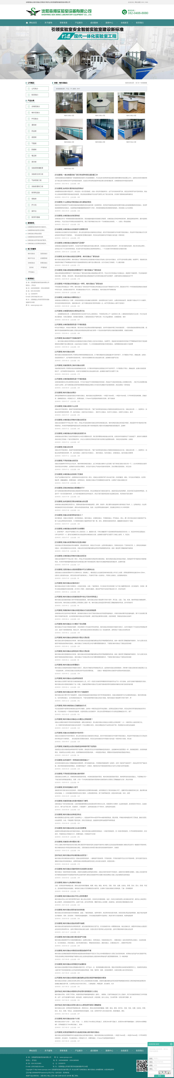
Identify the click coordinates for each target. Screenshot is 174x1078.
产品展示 (79, 23)
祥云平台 (51, 1073)
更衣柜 (34, 162)
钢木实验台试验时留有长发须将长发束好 (78, 869)
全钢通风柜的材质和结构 (35, 237)
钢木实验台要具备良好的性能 (74, 910)
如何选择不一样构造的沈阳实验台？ (76, 760)
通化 (76, 1076)
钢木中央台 (31, 258)
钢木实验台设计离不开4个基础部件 (76, 692)
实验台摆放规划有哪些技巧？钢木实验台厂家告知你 (82, 270)
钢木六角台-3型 (131, 115)
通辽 (73, 1076)
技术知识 (58, 855)
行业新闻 (58, 175)
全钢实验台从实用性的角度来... (37, 243)
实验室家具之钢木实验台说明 (74, 365)
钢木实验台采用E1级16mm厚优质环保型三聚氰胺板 (82, 1005)
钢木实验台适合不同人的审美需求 (75, 896)
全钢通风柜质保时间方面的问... (37, 227)
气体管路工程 (36, 180)
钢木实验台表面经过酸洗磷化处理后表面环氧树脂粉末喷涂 (84, 978)
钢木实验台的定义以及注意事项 (74, 828)
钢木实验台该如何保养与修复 (74, 923)
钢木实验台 (36, 112)
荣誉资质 (63, 23)
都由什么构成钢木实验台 (72, 882)
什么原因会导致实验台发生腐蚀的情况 (77, 202)
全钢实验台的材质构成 (71, 216)
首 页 (137, 83)
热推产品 (29, 1076)
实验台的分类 (68, 447)
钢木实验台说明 (69, 352)
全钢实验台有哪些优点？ (72, 297)
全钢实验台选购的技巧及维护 (74, 243)
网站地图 (138, 2)
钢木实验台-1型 (69, 142)
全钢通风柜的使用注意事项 (35, 230)
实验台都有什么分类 (70, 406)
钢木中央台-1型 (131, 142)
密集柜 (34, 199)
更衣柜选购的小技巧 (70, 787)
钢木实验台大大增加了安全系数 (74, 624)
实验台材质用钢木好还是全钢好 (74, 542)
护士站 (34, 205)
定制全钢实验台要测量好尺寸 (74, 488)
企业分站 (131, 2)
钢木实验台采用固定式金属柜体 (74, 964)
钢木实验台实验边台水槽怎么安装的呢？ (78, 719)
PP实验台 (35, 119)
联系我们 (140, 23)
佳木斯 (69, 1076)
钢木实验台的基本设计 (71, 583)
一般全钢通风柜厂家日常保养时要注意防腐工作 (80, 175)
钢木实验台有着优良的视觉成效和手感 (77, 950)
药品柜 (34, 131)
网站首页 (33, 23)
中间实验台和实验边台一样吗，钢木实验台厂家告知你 (83, 284)
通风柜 (34, 125)
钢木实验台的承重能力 (71, 665)
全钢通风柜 (43, 258)
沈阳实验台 (43, 253)
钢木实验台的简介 (69, 392)
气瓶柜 (34, 143)
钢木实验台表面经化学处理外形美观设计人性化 (80, 991)
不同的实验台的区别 (70, 461)
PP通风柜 (44, 267)
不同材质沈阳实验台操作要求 (74, 774)
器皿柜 (34, 137)
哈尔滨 (63, 1076)
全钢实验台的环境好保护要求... (37, 240)
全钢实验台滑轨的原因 (34, 233)
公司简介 (35, 89)
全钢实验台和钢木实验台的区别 (74, 420)
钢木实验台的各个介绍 (71, 1019)
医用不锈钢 (36, 217)
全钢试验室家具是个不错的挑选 (74, 324)
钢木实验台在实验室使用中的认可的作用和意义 (80, 597)
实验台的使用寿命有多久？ (73, 515)
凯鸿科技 (66, 1073)
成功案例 (94, 23)
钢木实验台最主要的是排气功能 (74, 937)
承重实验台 (43, 263)
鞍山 (49, 1076)
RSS (142, 2)
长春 (56, 1076)
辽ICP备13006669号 (33, 1073)
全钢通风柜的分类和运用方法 (74, 311)
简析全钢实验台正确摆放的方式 (74, 706)
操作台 (34, 211)
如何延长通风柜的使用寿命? (73, 188)
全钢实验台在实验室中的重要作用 (75, 229)
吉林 (59, 1076)
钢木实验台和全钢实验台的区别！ (75, 855)
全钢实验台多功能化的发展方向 (74, 433)
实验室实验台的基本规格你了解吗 (75, 801)
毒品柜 (34, 156)
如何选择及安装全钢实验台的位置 (75, 501)
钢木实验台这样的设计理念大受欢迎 (76, 637)
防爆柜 (34, 149)
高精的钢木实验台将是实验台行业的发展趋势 (79, 610)
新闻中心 (109, 23)
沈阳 (42, 1076)
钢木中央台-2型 (69, 168)
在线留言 (124, 23)
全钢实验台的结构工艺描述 (73, 474)
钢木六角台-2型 (100, 115)
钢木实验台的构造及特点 (72, 814)
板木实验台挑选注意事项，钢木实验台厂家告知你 (81, 256)
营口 (45, 1076)
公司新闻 (58, 311)
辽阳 (52, 1076)
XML (146, 2)
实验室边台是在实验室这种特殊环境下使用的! (80, 746)
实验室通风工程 (37, 186)
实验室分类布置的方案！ (72, 842)
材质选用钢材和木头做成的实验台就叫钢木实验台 (81, 1032)
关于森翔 (48, 23)
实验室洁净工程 (37, 174)
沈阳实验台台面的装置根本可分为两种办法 (78, 569)
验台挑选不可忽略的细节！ (73, 338)
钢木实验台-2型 (100, 142)
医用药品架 (36, 192)
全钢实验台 (36, 106)
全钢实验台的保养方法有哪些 (74, 529)
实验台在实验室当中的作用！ (74, 733)
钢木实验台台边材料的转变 (73, 678)
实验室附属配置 (37, 168)
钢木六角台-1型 (69, 115)
